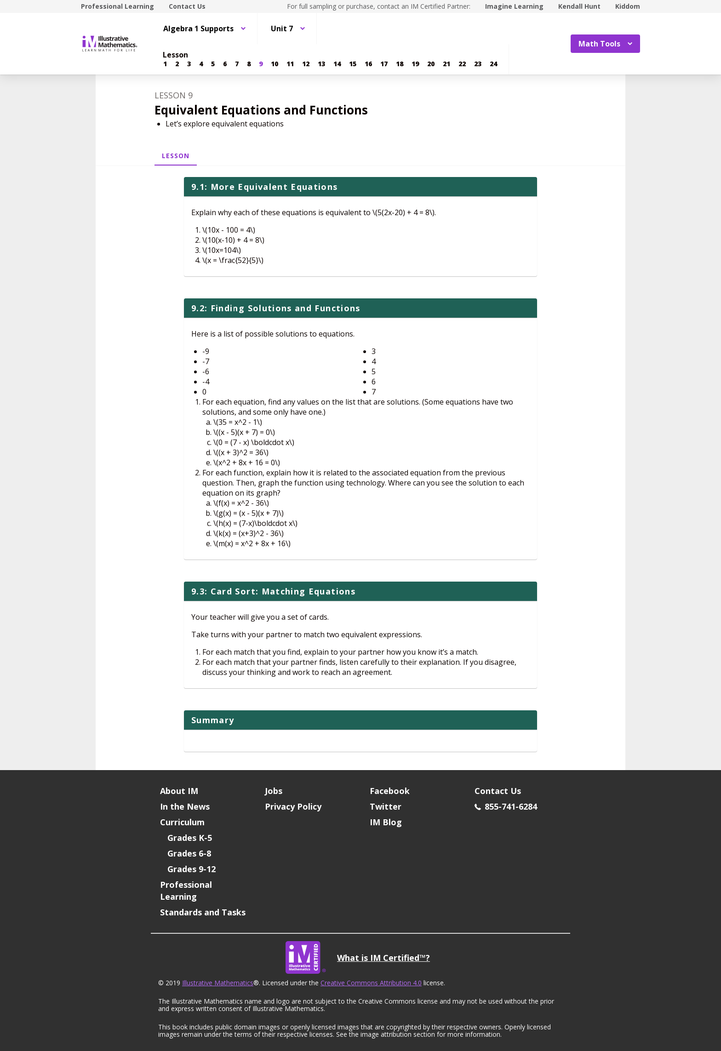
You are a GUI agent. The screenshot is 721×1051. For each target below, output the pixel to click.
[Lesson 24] (493, 64)
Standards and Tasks (203, 912)
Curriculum (182, 822)
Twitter (385, 806)
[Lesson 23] (478, 64)
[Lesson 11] (290, 64)
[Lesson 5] (213, 64)
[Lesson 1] (165, 64)
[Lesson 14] (337, 64)
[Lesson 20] (431, 64)
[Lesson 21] (446, 64)
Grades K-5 (189, 837)
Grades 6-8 (189, 853)
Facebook (390, 790)
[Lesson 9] (261, 64)
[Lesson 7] (237, 64)
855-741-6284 (506, 806)
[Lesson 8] (249, 64)
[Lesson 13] (321, 64)
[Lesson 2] (177, 64)
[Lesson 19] (415, 64)
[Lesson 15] (352, 64)
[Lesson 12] (306, 64)
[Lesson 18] (399, 64)
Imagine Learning (514, 6)
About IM (179, 790)
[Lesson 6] (225, 64)
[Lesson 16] (368, 64)
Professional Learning (117, 6)
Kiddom (627, 6)
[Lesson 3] (189, 64)
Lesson (175, 155)
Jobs (273, 790)
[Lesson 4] (201, 64)
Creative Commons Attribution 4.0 (371, 982)
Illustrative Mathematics (217, 982)
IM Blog (386, 822)
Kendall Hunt (579, 6)
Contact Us (187, 6)
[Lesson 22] (462, 64)
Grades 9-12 (191, 868)
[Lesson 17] (384, 64)
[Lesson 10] (274, 64)
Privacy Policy (293, 806)
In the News (185, 806)
